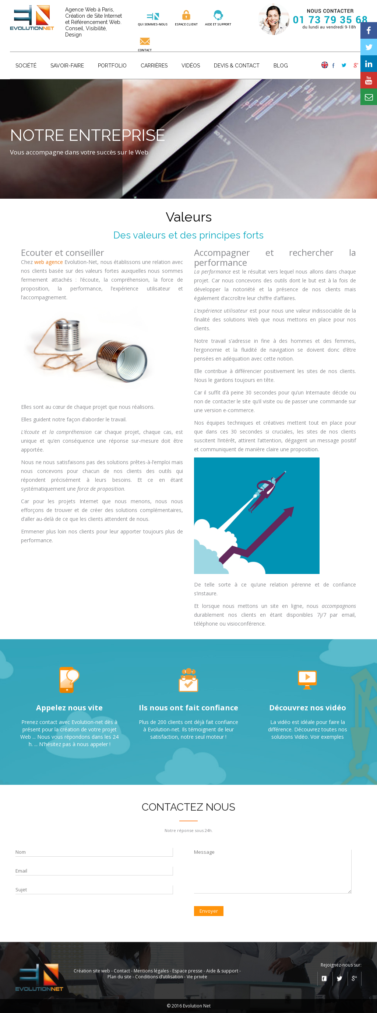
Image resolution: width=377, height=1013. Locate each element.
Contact (145, 50)
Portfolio (112, 66)
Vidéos (191, 66)
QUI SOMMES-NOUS (153, 24)
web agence (48, 261)
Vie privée (197, 977)
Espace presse (187, 971)
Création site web (92, 971)
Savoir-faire (67, 66)
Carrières (154, 66)
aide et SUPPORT (218, 24)
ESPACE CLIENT (186, 24)
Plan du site (119, 977)
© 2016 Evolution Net (189, 1006)
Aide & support (222, 971)
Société (25, 66)
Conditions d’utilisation (159, 977)
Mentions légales (151, 971)
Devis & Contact (237, 66)
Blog (281, 66)
